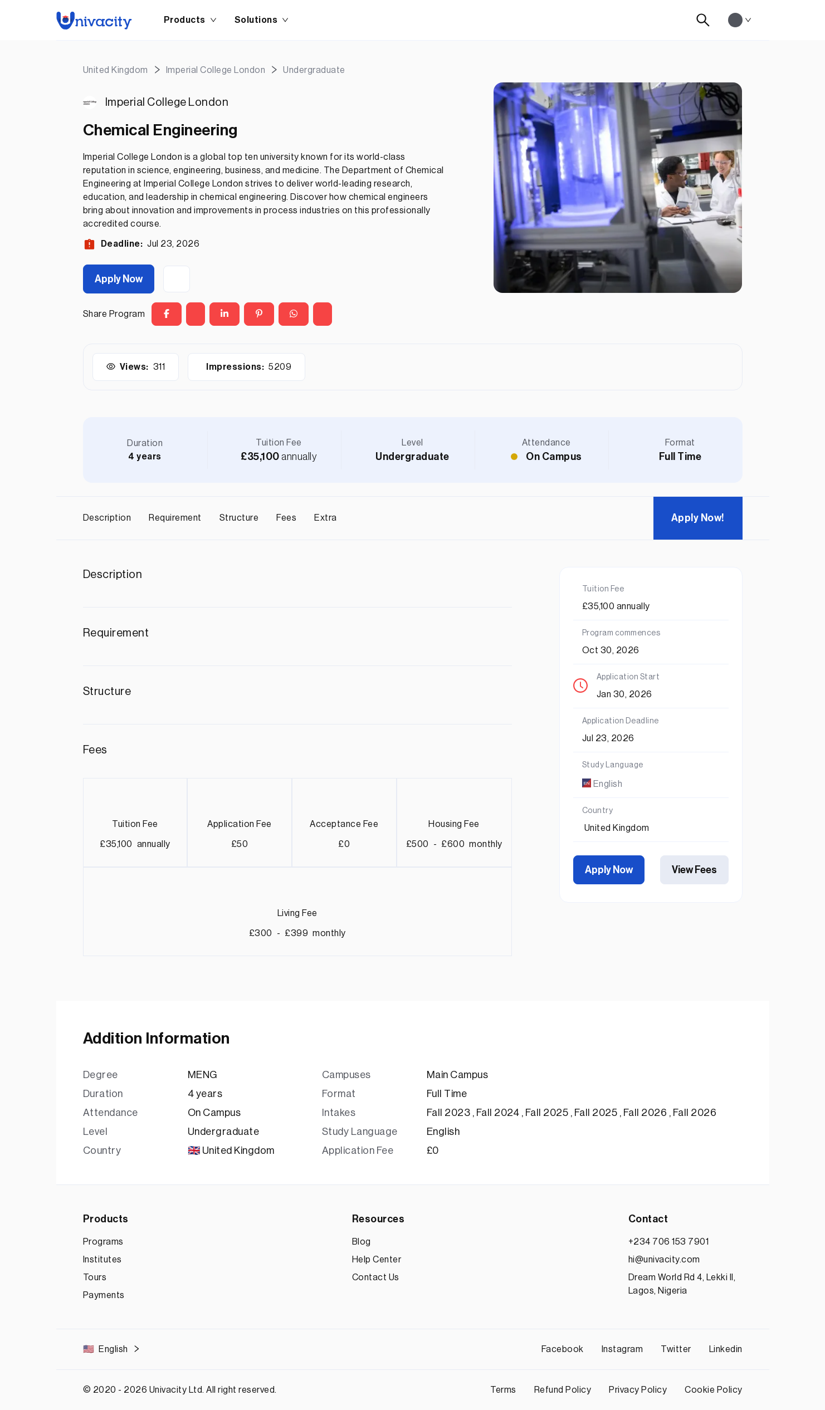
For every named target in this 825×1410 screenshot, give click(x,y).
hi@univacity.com (664, 1259)
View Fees (694, 870)
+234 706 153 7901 (668, 1241)
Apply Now (119, 279)
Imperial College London (167, 102)
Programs (103, 1241)
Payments (104, 1295)
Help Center (377, 1259)
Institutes (102, 1259)
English (111, 1349)
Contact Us (375, 1277)
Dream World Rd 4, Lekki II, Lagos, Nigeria (682, 1284)
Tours (95, 1277)
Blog (361, 1241)
